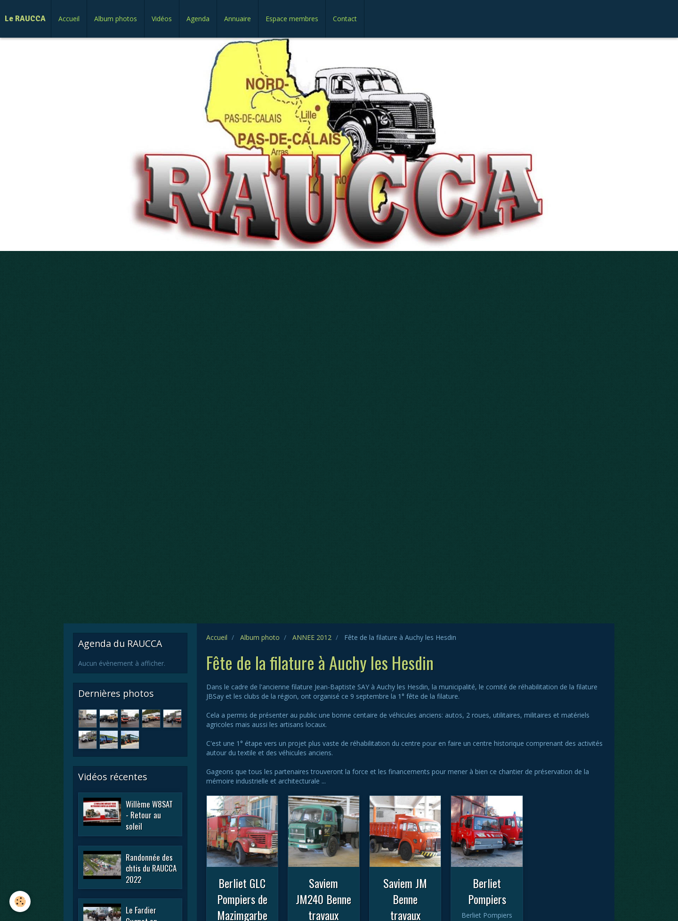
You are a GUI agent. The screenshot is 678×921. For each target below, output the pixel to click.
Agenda (198, 18)
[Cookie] (20, 901)
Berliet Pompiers (487, 890)
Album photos (115, 18)
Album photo (260, 637)
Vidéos (162, 18)
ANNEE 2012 (311, 637)
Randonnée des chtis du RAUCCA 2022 (151, 868)
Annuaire (237, 18)
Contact (345, 18)
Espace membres (292, 18)
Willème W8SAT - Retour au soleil (149, 815)
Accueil (69, 18)
